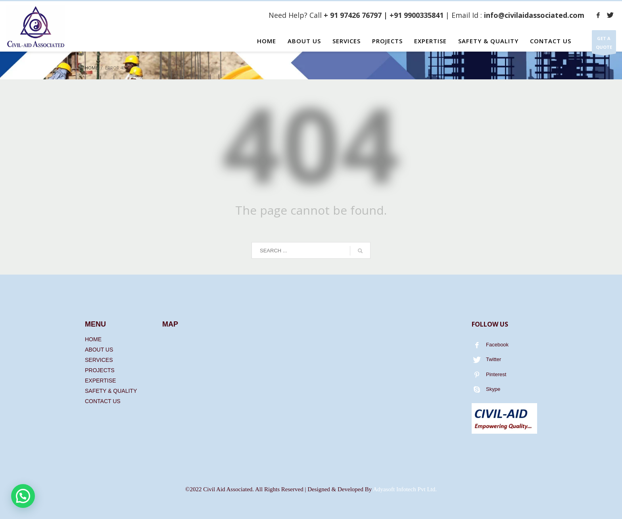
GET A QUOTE (604, 44)
